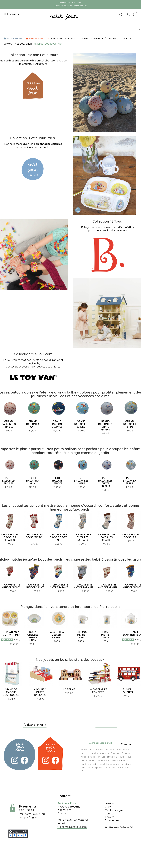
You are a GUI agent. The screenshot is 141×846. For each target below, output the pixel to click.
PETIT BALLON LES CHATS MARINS (105, 482)
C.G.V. (108, 806)
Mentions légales (115, 810)
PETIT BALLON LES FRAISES (9, 480)
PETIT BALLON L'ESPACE (57, 480)
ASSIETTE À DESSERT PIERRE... (57, 634)
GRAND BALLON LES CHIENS (81, 424)
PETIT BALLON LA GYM (32, 480)
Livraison (110, 803)
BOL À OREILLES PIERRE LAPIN (32, 636)
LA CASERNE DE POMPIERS (98, 691)
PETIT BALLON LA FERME (129, 480)
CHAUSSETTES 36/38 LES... (131, 536)
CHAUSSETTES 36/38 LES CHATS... (106, 537)
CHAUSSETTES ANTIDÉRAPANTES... (12, 586)
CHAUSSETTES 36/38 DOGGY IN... (58, 537)
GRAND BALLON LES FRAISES (9, 424)
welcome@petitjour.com (72, 826)
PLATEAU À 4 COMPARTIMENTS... (14, 633)
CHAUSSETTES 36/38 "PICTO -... (34, 537)
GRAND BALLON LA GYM (32, 424)
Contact (109, 813)
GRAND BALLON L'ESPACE (57, 424)
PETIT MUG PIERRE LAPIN (81, 634)
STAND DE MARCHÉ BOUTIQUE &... (11, 692)
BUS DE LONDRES (127, 691)
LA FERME (69, 689)
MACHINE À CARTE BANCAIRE (40, 692)
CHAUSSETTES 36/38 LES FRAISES (10, 537)
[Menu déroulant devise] (12, 14)
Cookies (109, 817)
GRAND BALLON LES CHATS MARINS (105, 425)
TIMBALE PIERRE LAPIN (105, 634)
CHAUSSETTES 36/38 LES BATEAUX (82, 537)
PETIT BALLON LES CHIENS (81, 480)
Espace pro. (112, 820)
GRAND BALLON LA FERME (129, 424)
